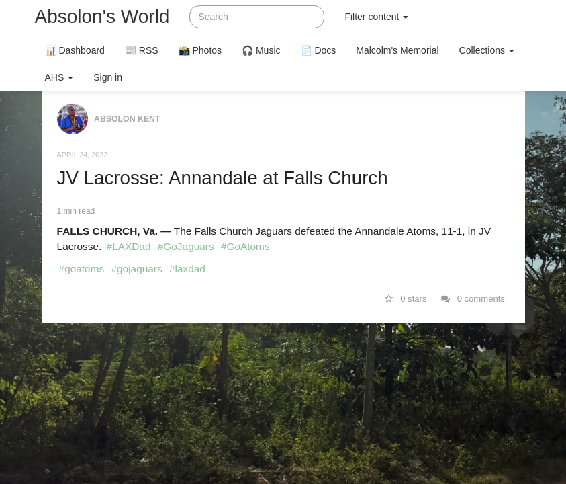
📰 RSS (141, 50)
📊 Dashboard (75, 50)
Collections (486, 50)
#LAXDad (129, 246)
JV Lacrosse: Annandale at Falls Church (222, 177)
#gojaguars (136, 268)
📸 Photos (200, 50)
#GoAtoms (245, 246)
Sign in (107, 77)
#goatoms (82, 268)
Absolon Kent (127, 118)
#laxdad (187, 268)
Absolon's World (102, 16)
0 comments (473, 299)
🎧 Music (261, 50)
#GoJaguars (186, 246)
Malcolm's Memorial (397, 50)
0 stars (406, 299)
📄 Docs (318, 50)
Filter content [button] (376, 16)
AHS (59, 77)
